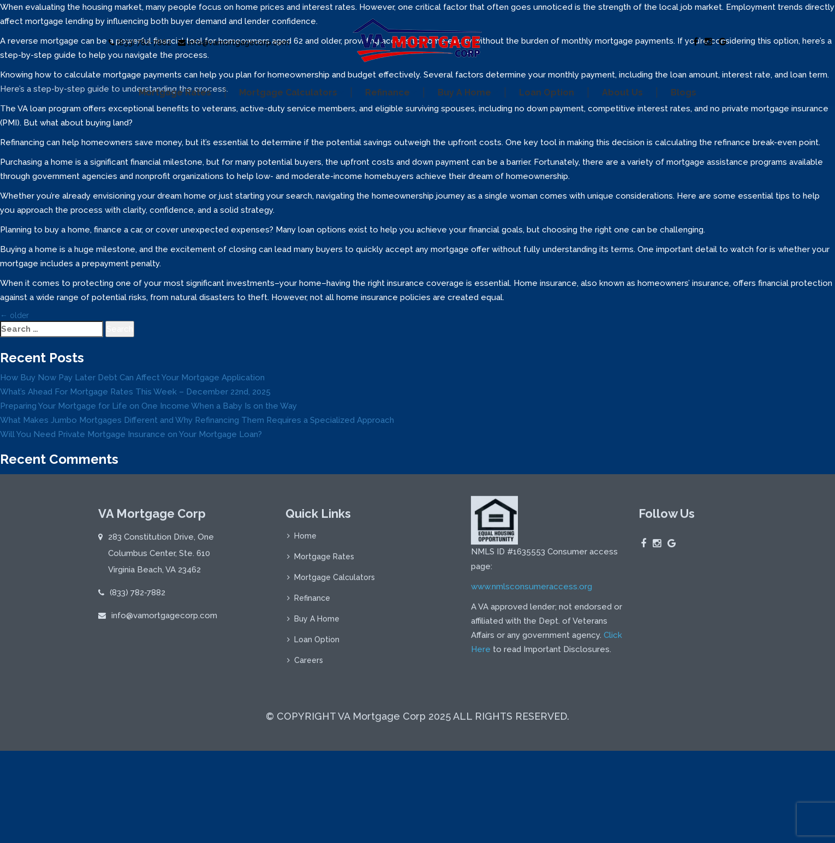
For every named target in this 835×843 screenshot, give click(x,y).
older (14, 315)
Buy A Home (464, 92)
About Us (622, 92)
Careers (308, 664)
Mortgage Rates (175, 92)
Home (305, 539)
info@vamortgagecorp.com (233, 42)
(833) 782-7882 (140, 42)
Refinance (387, 92)
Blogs (683, 92)
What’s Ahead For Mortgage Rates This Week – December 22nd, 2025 (135, 392)
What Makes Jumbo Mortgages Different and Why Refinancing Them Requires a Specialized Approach (197, 420)
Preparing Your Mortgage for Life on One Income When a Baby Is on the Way (148, 406)
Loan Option (546, 92)
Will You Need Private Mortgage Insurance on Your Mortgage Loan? (131, 434)
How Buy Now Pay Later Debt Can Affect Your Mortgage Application (132, 377)
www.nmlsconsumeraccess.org (531, 590)
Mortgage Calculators (288, 92)
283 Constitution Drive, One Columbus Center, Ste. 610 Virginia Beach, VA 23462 (161, 557)
